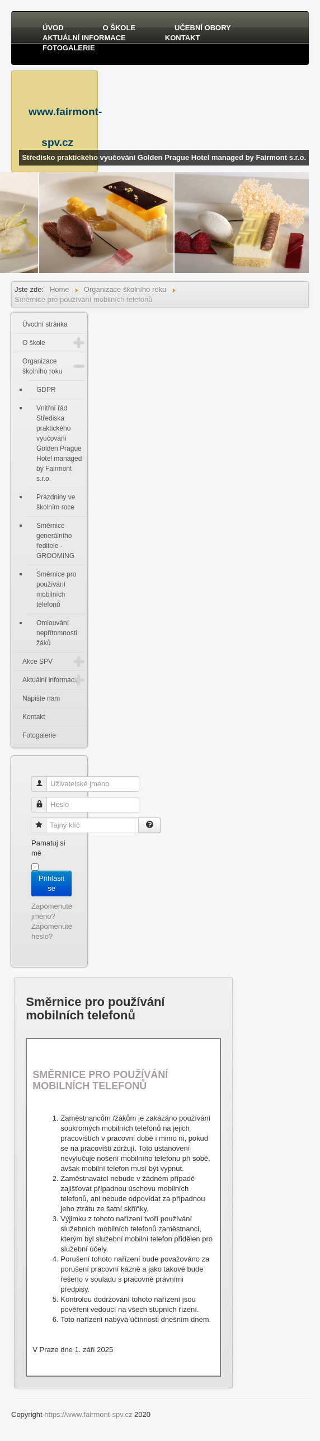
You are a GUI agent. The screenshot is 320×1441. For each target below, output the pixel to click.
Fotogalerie (69, 48)
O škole (119, 27)
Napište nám (41, 698)
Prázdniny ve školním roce (55, 502)
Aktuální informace (84, 38)
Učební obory (203, 27)
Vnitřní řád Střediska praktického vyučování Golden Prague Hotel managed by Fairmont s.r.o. (59, 443)
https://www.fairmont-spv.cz (88, 1414)
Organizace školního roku (42, 366)
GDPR (46, 390)
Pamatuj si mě (48, 848)
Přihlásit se (51, 883)
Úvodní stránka (45, 324)
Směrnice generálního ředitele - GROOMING (55, 541)
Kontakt (182, 38)
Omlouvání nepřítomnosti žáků (56, 633)
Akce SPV (37, 661)
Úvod (53, 27)
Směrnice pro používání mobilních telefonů (56, 589)
